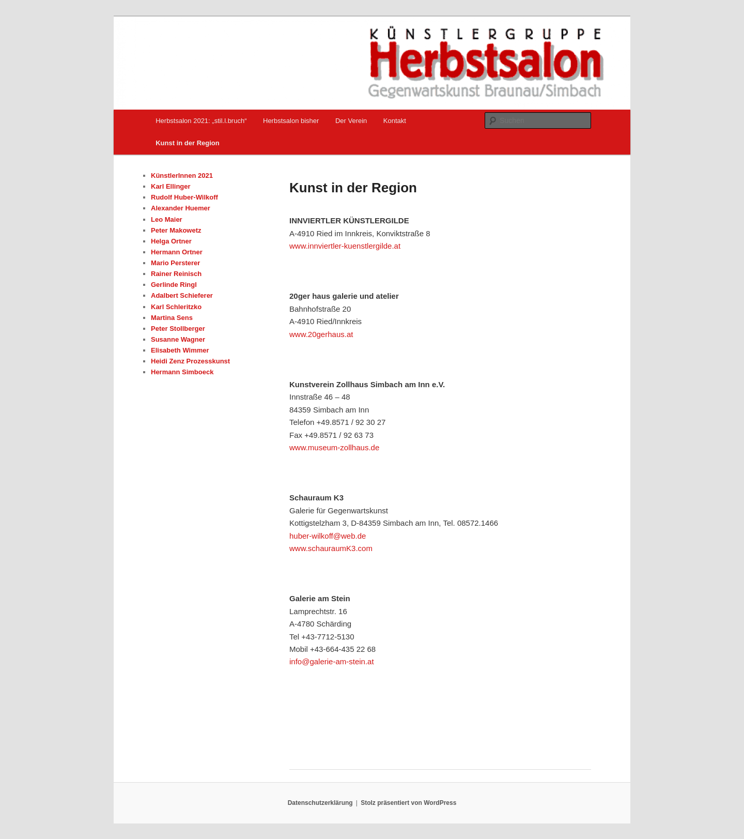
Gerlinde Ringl (174, 284)
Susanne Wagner (178, 339)
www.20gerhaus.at (321, 334)
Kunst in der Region (188, 143)
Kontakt (394, 121)
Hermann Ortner (177, 252)
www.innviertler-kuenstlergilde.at (344, 245)
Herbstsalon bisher (291, 121)
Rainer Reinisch (176, 274)
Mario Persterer (175, 263)
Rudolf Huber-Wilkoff (184, 197)
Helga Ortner (171, 241)
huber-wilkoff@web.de (327, 535)
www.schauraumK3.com (331, 548)
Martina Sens (172, 318)
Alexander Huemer (180, 208)
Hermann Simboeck (182, 372)
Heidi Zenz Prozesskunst (190, 361)
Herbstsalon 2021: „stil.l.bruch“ (201, 121)
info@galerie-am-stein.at (331, 661)
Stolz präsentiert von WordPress (408, 802)
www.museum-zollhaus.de (334, 447)
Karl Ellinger (171, 186)
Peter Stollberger (178, 328)
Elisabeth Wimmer (180, 350)
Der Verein (351, 121)
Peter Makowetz (176, 230)
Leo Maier (166, 219)
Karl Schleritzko (176, 307)
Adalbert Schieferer (182, 295)
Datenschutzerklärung (320, 802)
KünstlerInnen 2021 (182, 175)
